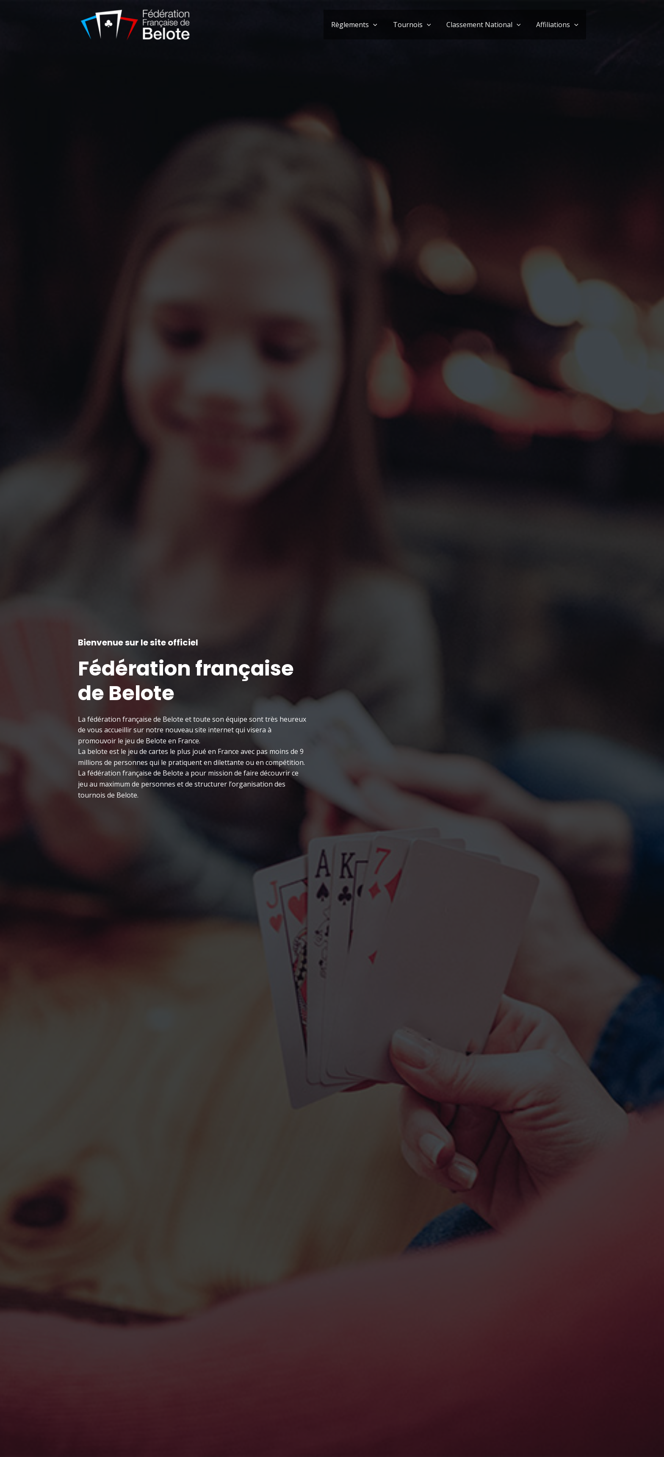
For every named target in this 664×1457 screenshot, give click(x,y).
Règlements (361, 24)
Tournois (417, 24)
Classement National (486, 24)
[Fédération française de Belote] (135, 23)
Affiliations (558, 24)
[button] (380, 24)
